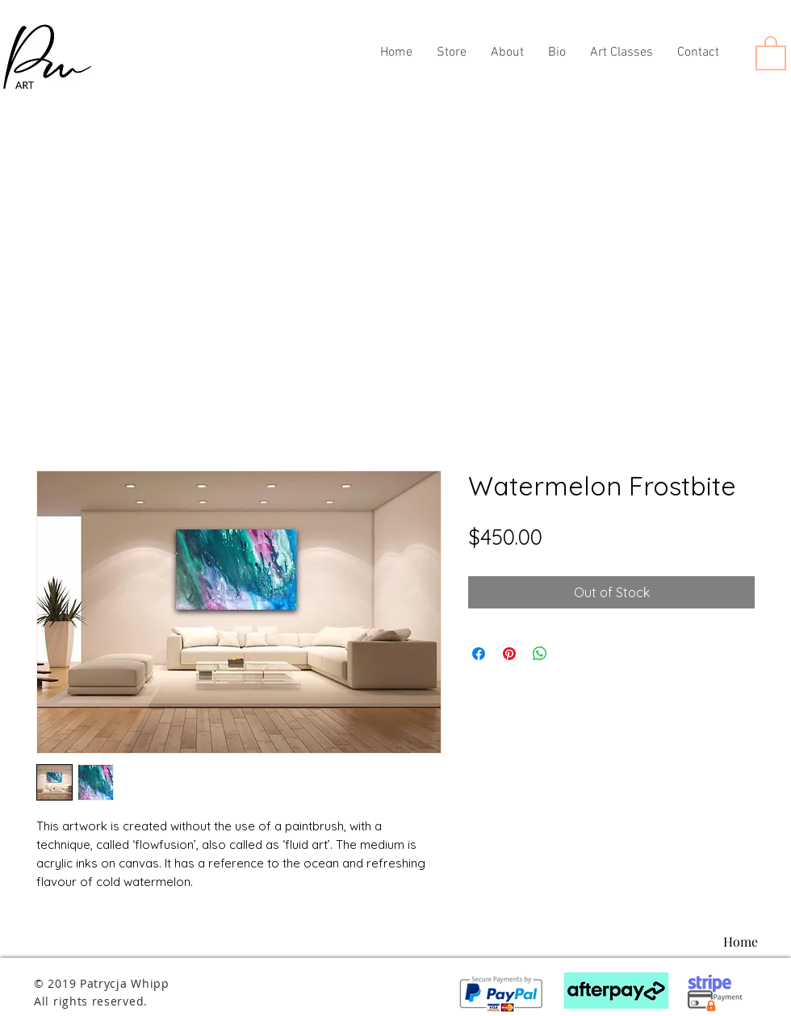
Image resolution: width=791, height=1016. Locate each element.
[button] (770, 52)
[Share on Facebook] (478, 653)
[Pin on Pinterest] (509, 653)
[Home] (740, 942)
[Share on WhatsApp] (540, 653)
